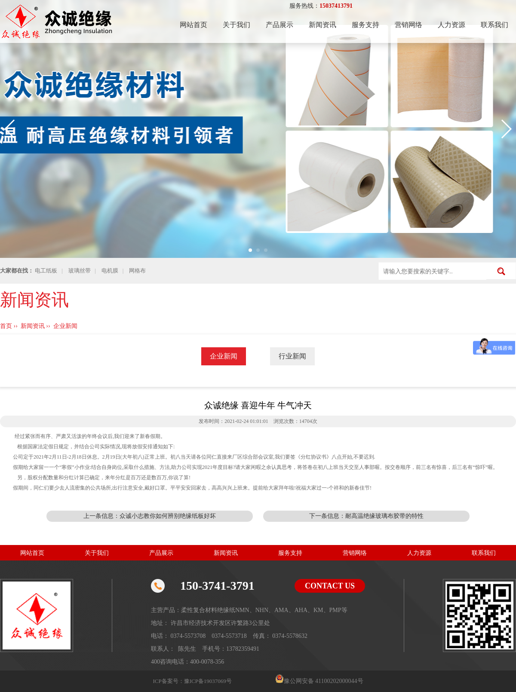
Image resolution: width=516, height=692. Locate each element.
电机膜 (109, 270)
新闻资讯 (322, 24)
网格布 (137, 270)
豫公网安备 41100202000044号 (323, 681)
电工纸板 (46, 270)
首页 (6, 326)
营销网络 (408, 24)
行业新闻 (292, 356)
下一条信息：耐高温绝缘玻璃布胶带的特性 (366, 516)
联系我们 (494, 24)
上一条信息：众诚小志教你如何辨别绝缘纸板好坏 (149, 516)
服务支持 (365, 24)
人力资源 (451, 24)
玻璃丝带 (79, 270)
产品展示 (279, 24)
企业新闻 (65, 326)
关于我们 (236, 24)
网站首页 (193, 24)
